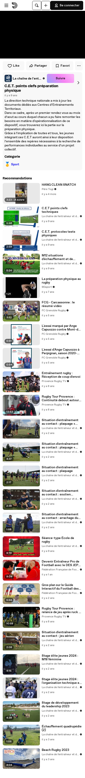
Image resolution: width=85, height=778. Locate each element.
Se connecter (66, 5)
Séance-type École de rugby (58, 540)
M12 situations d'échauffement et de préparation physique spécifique (57, 257)
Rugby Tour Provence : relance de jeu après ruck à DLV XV (61, 610)
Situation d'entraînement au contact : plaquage (60, 469)
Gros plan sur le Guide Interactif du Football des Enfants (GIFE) (60, 587)
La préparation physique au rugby (61, 280)
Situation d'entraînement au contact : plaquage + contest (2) (60, 445)
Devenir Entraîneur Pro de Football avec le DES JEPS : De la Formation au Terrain (62, 563)
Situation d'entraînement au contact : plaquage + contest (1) (60, 422)
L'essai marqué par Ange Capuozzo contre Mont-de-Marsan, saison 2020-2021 (61, 327)
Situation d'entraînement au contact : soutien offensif (60, 492)
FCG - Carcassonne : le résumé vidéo (58, 304)
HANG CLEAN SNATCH (59, 185)
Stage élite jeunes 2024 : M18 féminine (60, 657)
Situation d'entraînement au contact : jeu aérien (60, 634)
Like (13, 65)
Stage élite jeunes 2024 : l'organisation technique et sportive (61, 681)
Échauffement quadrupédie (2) (62, 728)
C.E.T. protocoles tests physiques (58, 233)
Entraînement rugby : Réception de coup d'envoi (61, 375)
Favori (62, 65)
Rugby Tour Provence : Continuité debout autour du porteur (60, 398)
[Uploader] (45, 5)
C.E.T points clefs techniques (55, 210)
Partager (38, 65)
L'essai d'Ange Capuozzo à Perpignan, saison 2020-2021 (60, 351)
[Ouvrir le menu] (6, 5)
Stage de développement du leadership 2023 (60, 704)
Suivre (60, 78)
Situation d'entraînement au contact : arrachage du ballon (60, 516)
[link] (25, 78)
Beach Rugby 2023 (55, 750)
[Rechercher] (36, 5)
